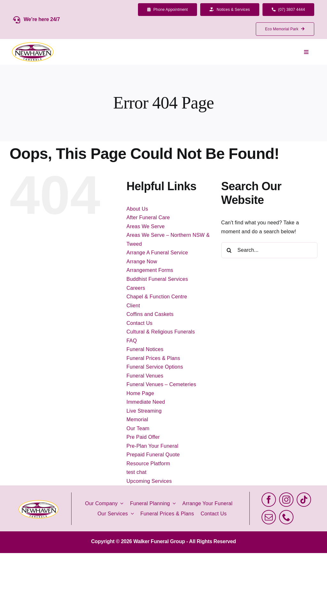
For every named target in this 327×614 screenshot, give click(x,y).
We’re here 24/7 (42, 19)
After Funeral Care (148, 217)
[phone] (286, 517)
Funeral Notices (145, 349)
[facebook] (269, 499)
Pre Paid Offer (143, 437)
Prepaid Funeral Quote (153, 454)
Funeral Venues (144, 375)
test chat (136, 472)
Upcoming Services (149, 481)
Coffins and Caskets (149, 314)
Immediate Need (145, 402)
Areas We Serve (145, 226)
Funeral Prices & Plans (153, 358)
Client (133, 305)
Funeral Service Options (154, 367)
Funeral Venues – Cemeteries (161, 384)
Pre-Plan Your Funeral (152, 446)
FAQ (131, 340)
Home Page (140, 393)
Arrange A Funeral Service (157, 252)
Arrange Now (141, 261)
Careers (135, 288)
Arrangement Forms (149, 270)
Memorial (137, 419)
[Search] (229, 250)
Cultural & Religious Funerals (160, 331)
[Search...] (269, 250)
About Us (137, 209)
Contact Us (139, 323)
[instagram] (286, 499)
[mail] (269, 517)
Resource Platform (148, 463)
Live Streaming (144, 411)
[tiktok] (304, 499)
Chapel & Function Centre (156, 296)
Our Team (137, 428)
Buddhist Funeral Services (157, 279)
